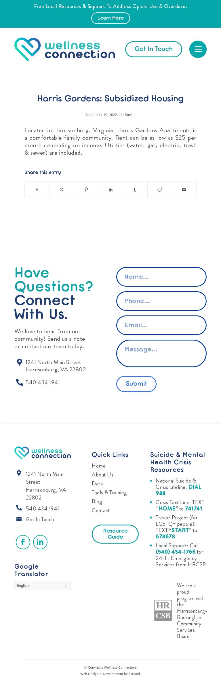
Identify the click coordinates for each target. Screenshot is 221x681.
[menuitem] (198, 49)
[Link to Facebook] (23, 542)
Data (97, 483)
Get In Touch (40, 519)
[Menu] (198, 49)
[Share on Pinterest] (86, 189)
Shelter (130, 115)
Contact (101, 510)
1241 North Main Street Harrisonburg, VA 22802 (46, 486)
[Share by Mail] (184, 189)
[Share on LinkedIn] (110, 189)
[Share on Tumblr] (135, 189)
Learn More (111, 18)
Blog (97, 501)
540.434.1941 (42, 508)
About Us (102, 474)
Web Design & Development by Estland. (110, 674)
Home (99, 466)
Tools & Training (109, 492)
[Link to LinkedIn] (40, 542)
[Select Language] (42, 585)
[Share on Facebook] (37, 189)
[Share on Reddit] (160, 189)
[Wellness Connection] (70, 49)
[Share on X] (61, 189)
